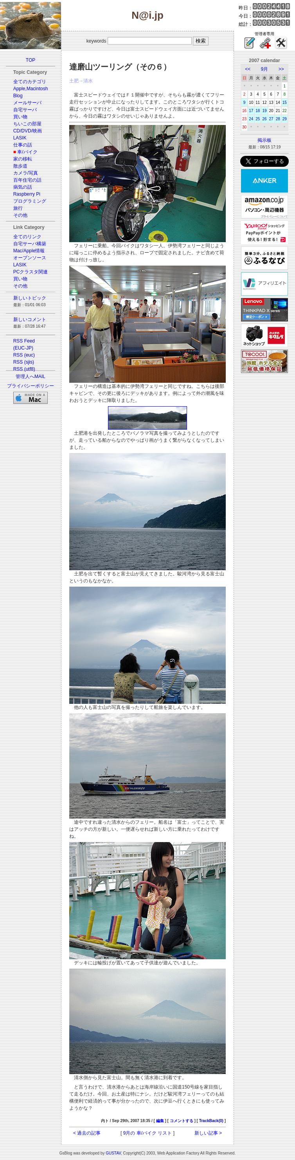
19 (264, 111)
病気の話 (22, 187)
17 (251, 111)
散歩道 (20, 166)
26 (264, 119)
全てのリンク (27, 236)
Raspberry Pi (26, 194)
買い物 (20, 117)
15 (284, 102)
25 (257, 119)
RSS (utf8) (24, 369)
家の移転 (22, 159)
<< (247, 69)
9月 (264, 69)
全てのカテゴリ (29, 81)
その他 (20, 215)
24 (251, 119)
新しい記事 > (208, 1133)
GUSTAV (113, 1153)
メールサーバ (27, 102)
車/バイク (27, 152)
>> (281, 69)
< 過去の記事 (87, 1133)
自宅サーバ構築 (29, 243)
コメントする (181, 1121)
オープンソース (29, 258)
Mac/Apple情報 (29, 250)
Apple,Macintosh (30, 88)
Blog (18, 95)
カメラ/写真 (25, 173)
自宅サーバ (25, 109)
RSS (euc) (24, 355)
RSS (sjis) (23, 362)
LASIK (20, 138)
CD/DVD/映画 (27, 131)
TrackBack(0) (211, 1121)
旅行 (18, 208)
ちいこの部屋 (27, 124)
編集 (160, 1121)
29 (284, 119)
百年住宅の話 (27, 180)
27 (271, 119)
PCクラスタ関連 (30, 272)
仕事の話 (22, 145)
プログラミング (29, 201)
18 (257, 111)
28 (278, 119)
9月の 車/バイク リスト (147, 1133)
